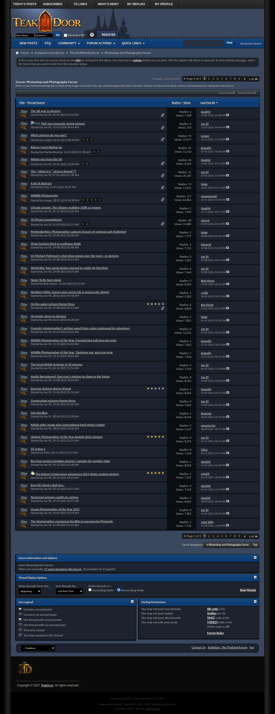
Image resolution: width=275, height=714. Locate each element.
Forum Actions (99, 43)
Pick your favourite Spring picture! (63, 123)
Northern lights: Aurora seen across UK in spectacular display (70, 292)
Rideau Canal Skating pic (46, 147)
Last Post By (209, 102)
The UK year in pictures (46, 111)
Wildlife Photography (44, 195)
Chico (47, 452)
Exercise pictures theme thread (51, 388)
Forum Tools (225, 93)
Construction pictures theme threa (53, 400)
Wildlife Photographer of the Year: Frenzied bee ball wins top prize (74, 340)
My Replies (136, 4)
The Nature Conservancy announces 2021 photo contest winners (77, 474)
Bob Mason (50, 283)
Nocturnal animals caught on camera (54, 497)
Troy (46, 187)
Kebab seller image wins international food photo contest (68, 425)
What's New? (108, 4)
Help (92, 35)
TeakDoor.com (152, 708)
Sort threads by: (66, 586)
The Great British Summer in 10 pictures (56, 364)
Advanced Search (251, 43)
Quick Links (131, 43)
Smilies (211, 613)
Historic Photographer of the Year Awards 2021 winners (67, 437)
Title (22, 102)
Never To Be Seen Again (46, 280)
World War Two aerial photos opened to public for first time (69, 268)
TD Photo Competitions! (46, 219)
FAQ (48, 43)
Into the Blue (39, 413)
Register (107, 35)
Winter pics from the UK (46, 159)
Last (253, 79)
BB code (212, 609)
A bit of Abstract (41, 183)
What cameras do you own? (49, 135)
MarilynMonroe (53, 152)
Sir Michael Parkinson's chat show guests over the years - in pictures (75, 256)
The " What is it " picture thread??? (53, 171)
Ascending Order (101, 590)
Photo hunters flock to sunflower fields (56, 244)
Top (255, 545)
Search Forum (245, 93)
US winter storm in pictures (48, 316)
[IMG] (211, 618)
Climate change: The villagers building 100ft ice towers (66, 207)
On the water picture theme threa (53, 304)
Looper (48, 140)
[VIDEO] (212, 622)
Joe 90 (47, 114)
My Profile (164, 4)
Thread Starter (36, 102)
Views (187, 102)
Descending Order (130, 590)
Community (67, 43)
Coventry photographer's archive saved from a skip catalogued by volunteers (80, 328)
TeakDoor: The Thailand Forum (227, 647)
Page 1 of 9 (194, 79)
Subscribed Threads (52, 5)
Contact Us (199, 647)
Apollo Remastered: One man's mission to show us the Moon (70, 376)
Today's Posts (25, 4)
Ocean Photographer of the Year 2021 (55, 509)
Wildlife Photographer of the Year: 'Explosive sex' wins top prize (72, 352)
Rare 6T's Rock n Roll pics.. (48, 485)
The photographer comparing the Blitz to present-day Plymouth (72, 521)
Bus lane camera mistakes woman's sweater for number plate (70, 461)
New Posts (28, 43)
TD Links (80, 4)
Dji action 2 (38, 449)
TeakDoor (47, 685)
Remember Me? (74, 35)
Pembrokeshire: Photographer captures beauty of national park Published (78, 231)
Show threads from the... (34, 586)
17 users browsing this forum (62, 569)
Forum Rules (215, 633)
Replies (176, 102)
